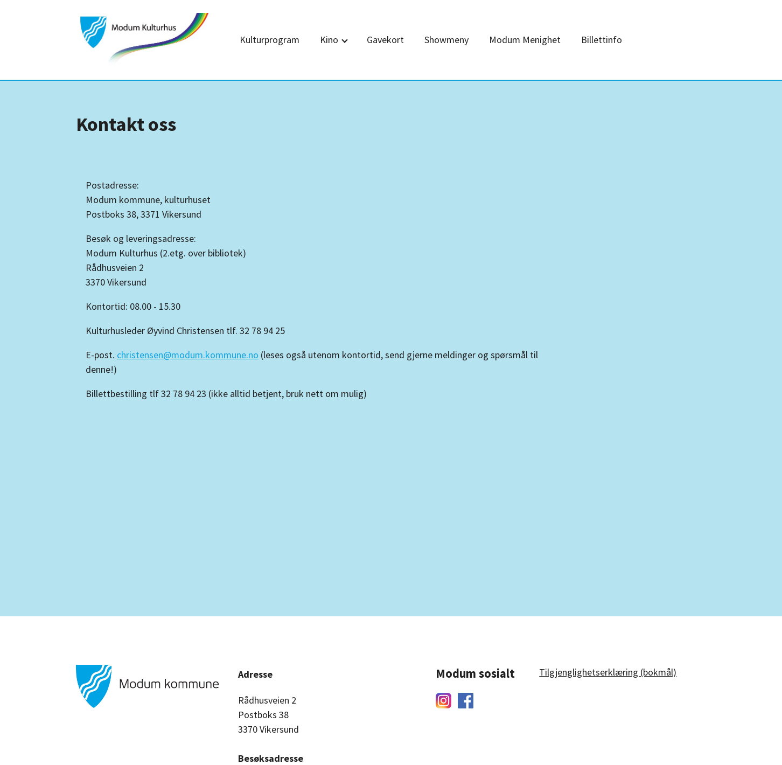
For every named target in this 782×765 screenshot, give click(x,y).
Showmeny (446, 39)
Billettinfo (601, 39)
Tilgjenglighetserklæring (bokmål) (607, 672)
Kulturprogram (269, 39)
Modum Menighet (525, 39)
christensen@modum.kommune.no (188, 355)
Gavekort (385, 39)
